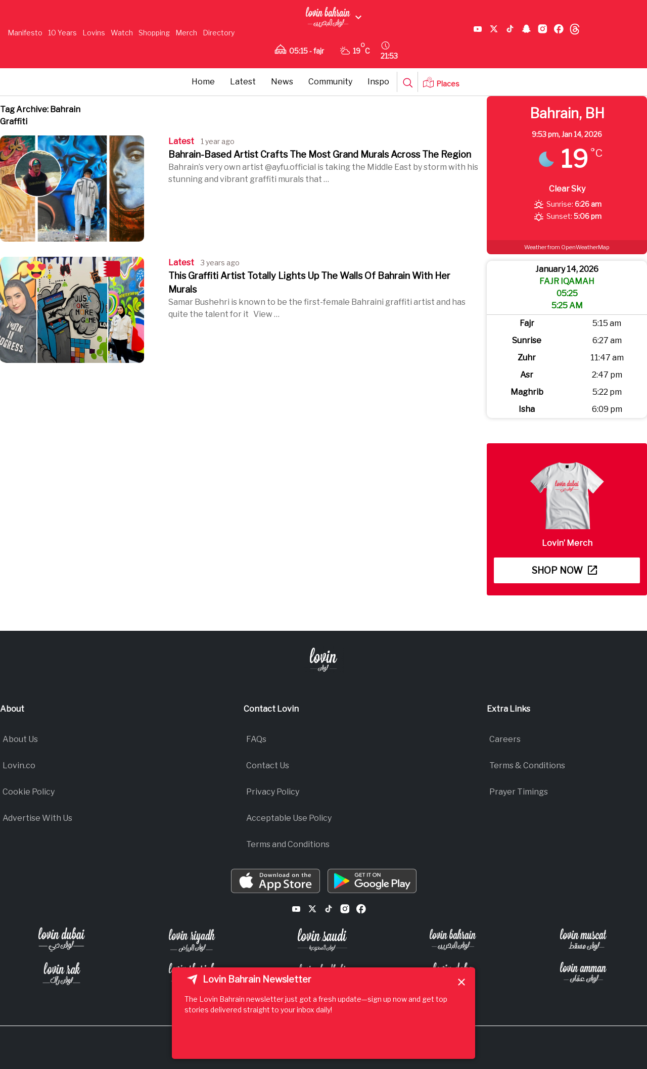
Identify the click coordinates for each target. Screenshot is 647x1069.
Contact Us (267, 765)
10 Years (62, 32)
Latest (243, 81)
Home (203, 81)
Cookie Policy (29, 792)
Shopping (154, 32)
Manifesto (25, 32)
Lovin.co (19, 765)
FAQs (256, 739)
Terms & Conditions (527, 765)
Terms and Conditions (288, 844)
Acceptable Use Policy (289, 818)
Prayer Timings (518, 792)
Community (330, 81)
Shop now (564, 570)
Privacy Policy (272, 792)
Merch (186, 32)
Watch (122, 32)
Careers (505, 739)
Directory (219, 32)
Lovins (93, 32)
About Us (20, 739)
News (282, 81)
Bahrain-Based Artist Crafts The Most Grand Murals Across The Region (319, 154)
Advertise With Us (37, 818)
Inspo (378, 81)
